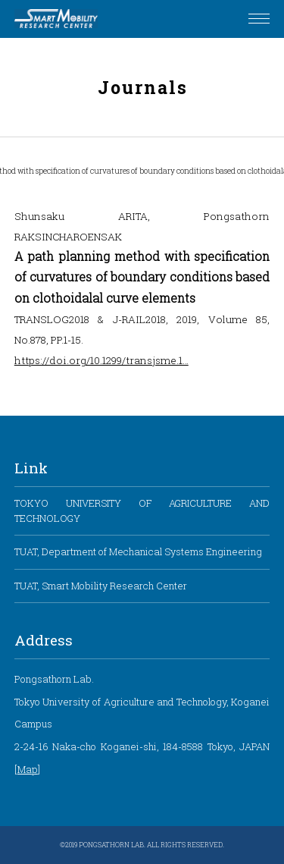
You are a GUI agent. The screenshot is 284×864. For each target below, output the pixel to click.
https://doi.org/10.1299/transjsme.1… (101, 360)
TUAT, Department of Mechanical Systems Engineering (138, 551)
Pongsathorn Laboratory (56, 19)
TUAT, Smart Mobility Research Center (100, 585)
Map (27, 769)
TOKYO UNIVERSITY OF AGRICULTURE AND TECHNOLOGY (142, 510)
